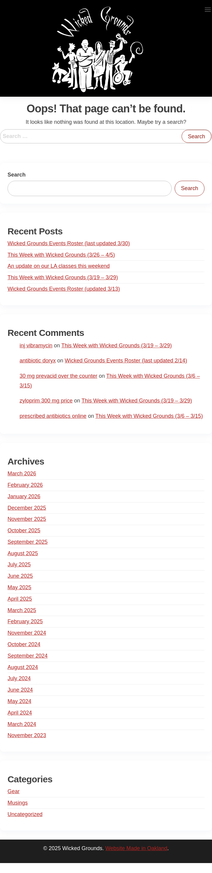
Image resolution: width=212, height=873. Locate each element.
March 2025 (22, 610)
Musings (18, 803)
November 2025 (27, 519)
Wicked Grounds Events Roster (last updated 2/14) (126, 361)
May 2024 (19, 701)
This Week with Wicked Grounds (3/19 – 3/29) (63, 277)
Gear (14, 791)
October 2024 (24, 644)
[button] (208, 9)
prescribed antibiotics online (53, 416)
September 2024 (28, 656)
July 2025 (19, 565)
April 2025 (20, 599)
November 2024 (27, 633)
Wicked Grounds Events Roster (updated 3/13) (64, 289)
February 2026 (25, 485)
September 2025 (28, 542)
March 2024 (22, 724)
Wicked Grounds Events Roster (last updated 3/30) (69, 243)
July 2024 (19, 678)
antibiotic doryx (38, 361)
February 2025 (25, 621)
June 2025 (20, 576)
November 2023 (27, 735)
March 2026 (22, 474)
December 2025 (27, 508)
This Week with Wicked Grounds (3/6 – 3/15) (149, 416)
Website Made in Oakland (136, 848)
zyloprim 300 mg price (46, 401)
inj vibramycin (36, 346)
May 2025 (19, 587)
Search (17, 175)
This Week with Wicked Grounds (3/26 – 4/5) (61, 255)
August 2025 (23, 553)
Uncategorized (25, 814)
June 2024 (20, 690)
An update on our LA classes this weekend (59, 266)
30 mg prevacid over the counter (58, 376)
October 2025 (24, 530)
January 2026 (24, 496)
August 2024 (23, 667)
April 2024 (20, 713)
